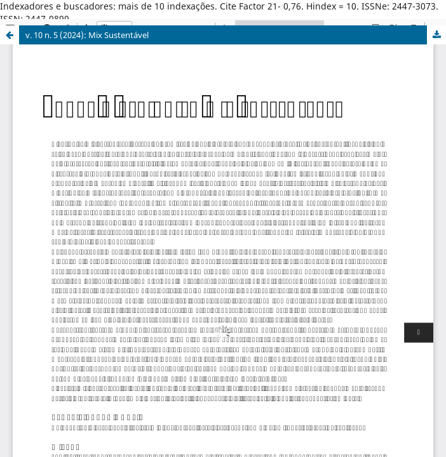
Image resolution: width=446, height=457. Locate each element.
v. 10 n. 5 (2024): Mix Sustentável (87, 35)
